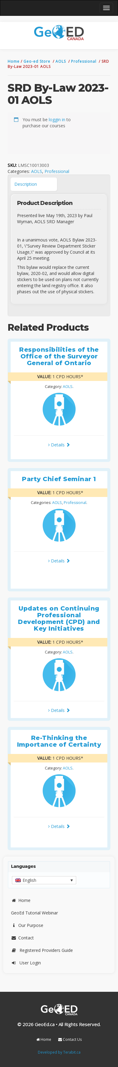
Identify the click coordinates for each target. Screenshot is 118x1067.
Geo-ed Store (37, 61)
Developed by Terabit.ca (59, 1052)
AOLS (61, 61)
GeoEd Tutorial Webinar (34, 913)
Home (14, 61)
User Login (26, 963)
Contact (22, 938)
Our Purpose (27, 925)
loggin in (57, 119)
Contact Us (70, 1039)
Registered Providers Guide (42, 950)
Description (25, 184)
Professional (84, 61)
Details (59, 445)
